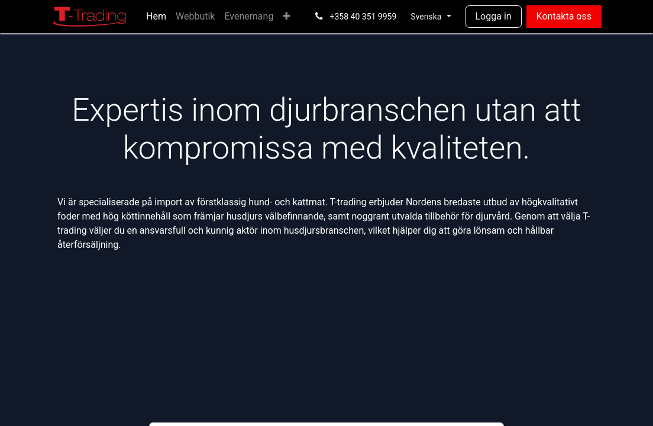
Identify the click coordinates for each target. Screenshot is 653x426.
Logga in (494, 16)
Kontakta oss (563, 16)
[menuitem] (156, 16)
